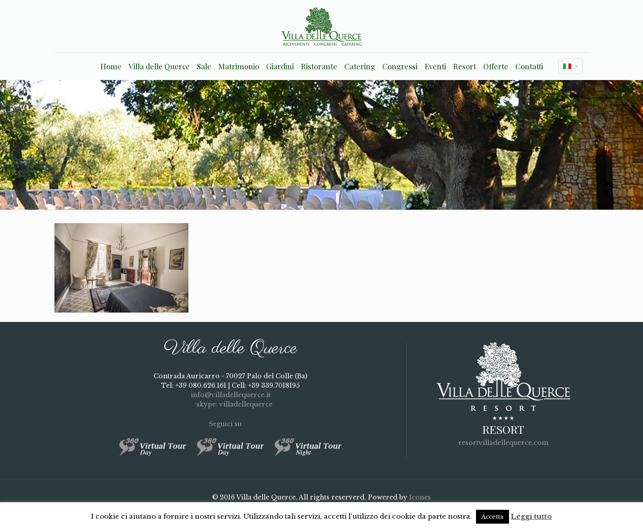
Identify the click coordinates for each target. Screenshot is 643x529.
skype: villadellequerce (230, 404)
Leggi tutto (531, 516)
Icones (420, 497)
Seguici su (230, 424)
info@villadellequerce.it (231, 395)
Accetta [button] (492, 517)
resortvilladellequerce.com (503, 443)
